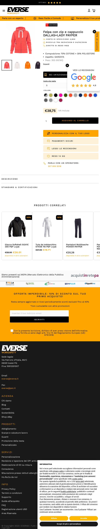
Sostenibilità (8, 413)
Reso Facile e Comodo (51, 18)
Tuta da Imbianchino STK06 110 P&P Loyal (46, 245)
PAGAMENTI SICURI (62, 141)
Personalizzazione (11, 457)
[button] (4, 11)
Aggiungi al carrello (75, 121)
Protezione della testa (13, 441)
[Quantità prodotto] (47, 121)
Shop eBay (7, 417)
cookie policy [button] (77, 479)
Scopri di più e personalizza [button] (69, 524)
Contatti (6, 409)
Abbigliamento (9, 429)
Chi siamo (6, 401)
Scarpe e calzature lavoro (15, 433)
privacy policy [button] (58, 471)
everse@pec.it (9, 388)
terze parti (80, 481)
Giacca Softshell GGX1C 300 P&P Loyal (17, 245)
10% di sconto (97, 41)
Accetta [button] (83, 518)
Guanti (5, 437)
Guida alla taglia (49, 81)
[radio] (46, 95)
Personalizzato (9, 445)
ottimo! (42, 2)
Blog (4, 405)
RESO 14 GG (58, 156)
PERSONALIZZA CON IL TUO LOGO (68, 133)
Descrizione (10, 179)
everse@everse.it (10, 378)
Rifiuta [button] (54, 518)
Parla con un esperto (14, 18)
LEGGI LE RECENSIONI (64, 148)
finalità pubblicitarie (68, 491)
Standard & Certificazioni (20, 187)
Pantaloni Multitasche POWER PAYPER (77, 245)
